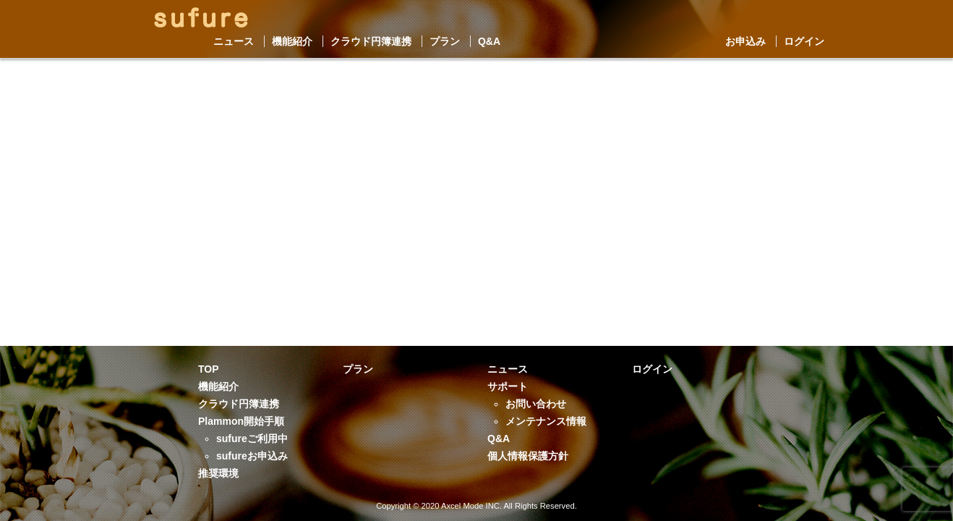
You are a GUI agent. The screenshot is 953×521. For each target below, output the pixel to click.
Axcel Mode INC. (471, 505)
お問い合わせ (535, 404)
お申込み (745, 41)
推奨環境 (218, 473)
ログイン (804, 41)
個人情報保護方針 (527, 456)
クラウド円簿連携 (370, 41)
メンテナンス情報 (545, 421)
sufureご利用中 (252, 438)
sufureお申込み (252, 456)
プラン (445, 41)
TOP (208, 369)
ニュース (233, 41)
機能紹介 (292, 41)
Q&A (489, 41)
